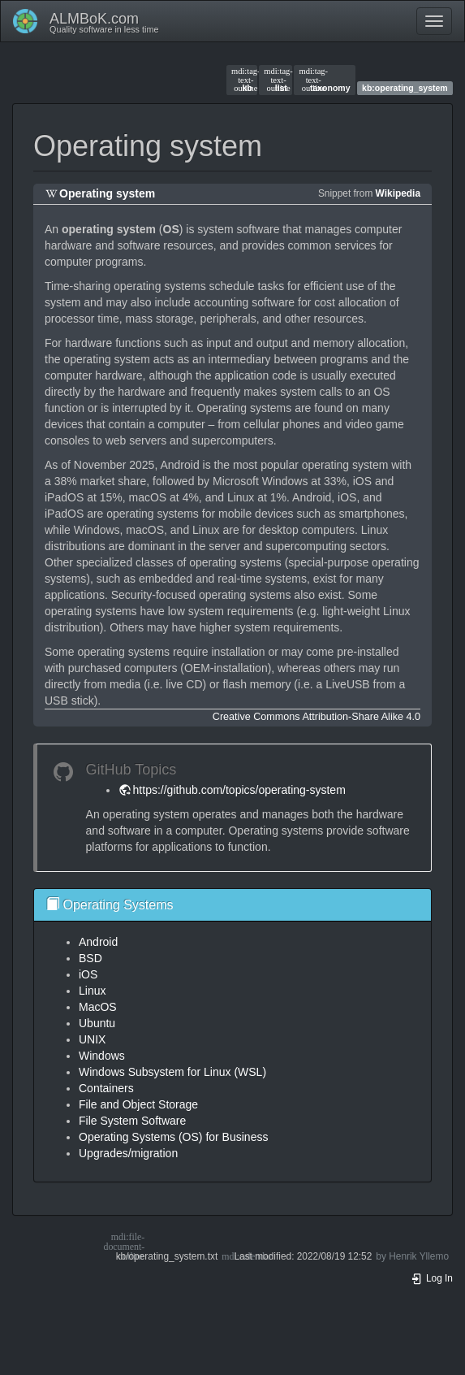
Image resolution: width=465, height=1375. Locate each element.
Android (98, 941)
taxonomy (324, 80)
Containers (106, 1088)
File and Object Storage (138, 1104)
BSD (90, 958)
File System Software (132, 1120)
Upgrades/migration (128, 1153)
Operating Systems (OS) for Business (173, 1136)
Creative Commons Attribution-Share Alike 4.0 (316, 716)
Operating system (107, 193)
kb (241, 80)
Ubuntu (97, 1023)
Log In (432, 1278)
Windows (102, 1055)
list (275, 80)
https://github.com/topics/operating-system (239, 789)
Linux (92, 990)
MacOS (98, 1006)
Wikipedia (398, 193)
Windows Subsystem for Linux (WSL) (172, 1071)
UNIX (92, 1039)
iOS (88, 974)
